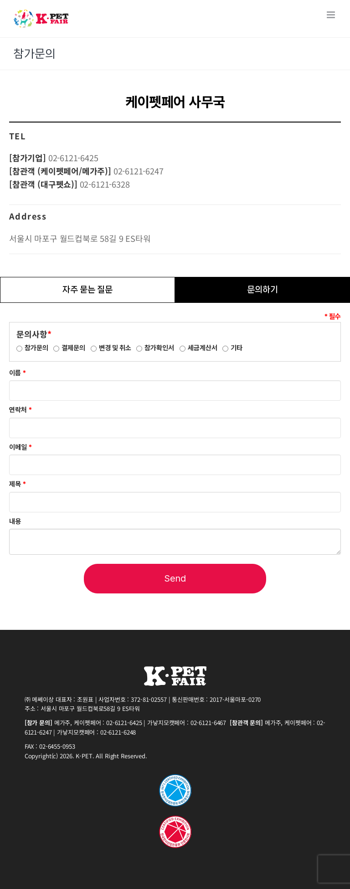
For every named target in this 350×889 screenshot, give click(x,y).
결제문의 (73, 348)
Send (175, 578)
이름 (17, 373)
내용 (15, 521)
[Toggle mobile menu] (331, 15)
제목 (17, 484)
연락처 (20, 410)
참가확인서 (159, 348)
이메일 (20, 447)
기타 (236, 348)
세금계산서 (202, 348)
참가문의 (36, 348)
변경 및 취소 (115, 348)
